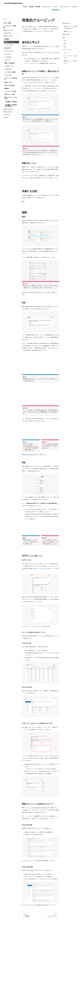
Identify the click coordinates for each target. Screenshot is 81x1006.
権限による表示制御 (9, 63)
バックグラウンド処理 (10, 91)
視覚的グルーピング (9, 42)
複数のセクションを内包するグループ (70, 61)
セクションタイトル (34, 563)
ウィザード (7, 60)
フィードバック (8, 54)
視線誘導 (6, 39)
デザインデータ (7, 112)
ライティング (7, 114)
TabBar (23, 635)
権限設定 (6, 88)
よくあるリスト (8, 69)
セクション (66, 52)
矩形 (65, 43)
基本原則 (31, 6)
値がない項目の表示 (9, 85)
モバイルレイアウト (9, 51)
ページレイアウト (8, 45)
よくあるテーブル (8, 66)
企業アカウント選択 (9, 94)
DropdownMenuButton (49, 657)
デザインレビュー (8, 109)
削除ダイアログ (8, 82)
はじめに (25, 6)
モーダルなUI (7, 57)
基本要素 (38, 6)
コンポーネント (7, 33)
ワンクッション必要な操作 (10, 78)
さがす (74, 6)
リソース (5, 117)
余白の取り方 (7, 48)
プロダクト (55, 6)
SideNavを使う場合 (27, 687)
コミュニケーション (65, 6)
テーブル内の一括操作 (10, 72)
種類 (64, 37)
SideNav (31, 635)
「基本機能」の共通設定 (10, 101)
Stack (31, 292)
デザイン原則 (7, 23)
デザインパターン (8, 36)
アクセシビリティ (46, 6)
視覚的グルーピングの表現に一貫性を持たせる (70, 27)
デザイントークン (8, 30)
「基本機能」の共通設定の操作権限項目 (10, 105)
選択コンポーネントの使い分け (10, 98)
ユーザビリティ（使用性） (9, 26)
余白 (65, 40)
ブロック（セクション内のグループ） (70, 56)
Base (26, 454)
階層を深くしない (68, 31)
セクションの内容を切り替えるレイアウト (34, 632)
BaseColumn (32, 454)
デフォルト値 (7, 75)
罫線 (65, 46)
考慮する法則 (66, 34)
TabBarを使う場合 (26, 643)
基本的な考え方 (66, 23)
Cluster (27, 292)
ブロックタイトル (33, 727)
